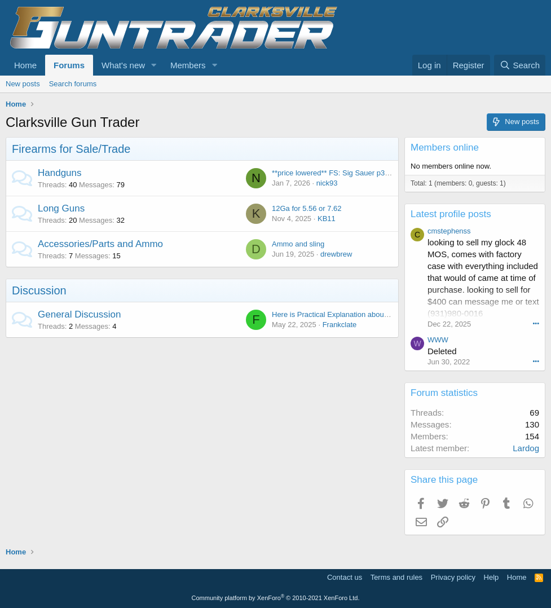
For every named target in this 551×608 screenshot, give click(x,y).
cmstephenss (449, 231)
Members (188, 65)
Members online (445, 147)
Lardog (526, 448)
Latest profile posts (451, 214)
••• (535, 323)
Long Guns (61, 208)
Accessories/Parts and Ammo (100, 244)
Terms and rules (396, 577)
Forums (69, 65)
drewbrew (336, 254)
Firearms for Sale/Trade (71, 149)
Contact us (344, 577)
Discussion (39, 290)
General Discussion (79, 314)
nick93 (327, 183)
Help (491, 577)
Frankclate (340, 324)
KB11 (327, 218)
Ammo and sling (298, 244)
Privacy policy (453, 577)
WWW (437, 340)
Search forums (73, 84)
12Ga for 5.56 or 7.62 (307, 208)
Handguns (60, 173)
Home (25, 65)
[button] (154, 65)
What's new (123, 65)
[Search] (519, 65)
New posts (23, 84)
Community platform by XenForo (276, 597)
